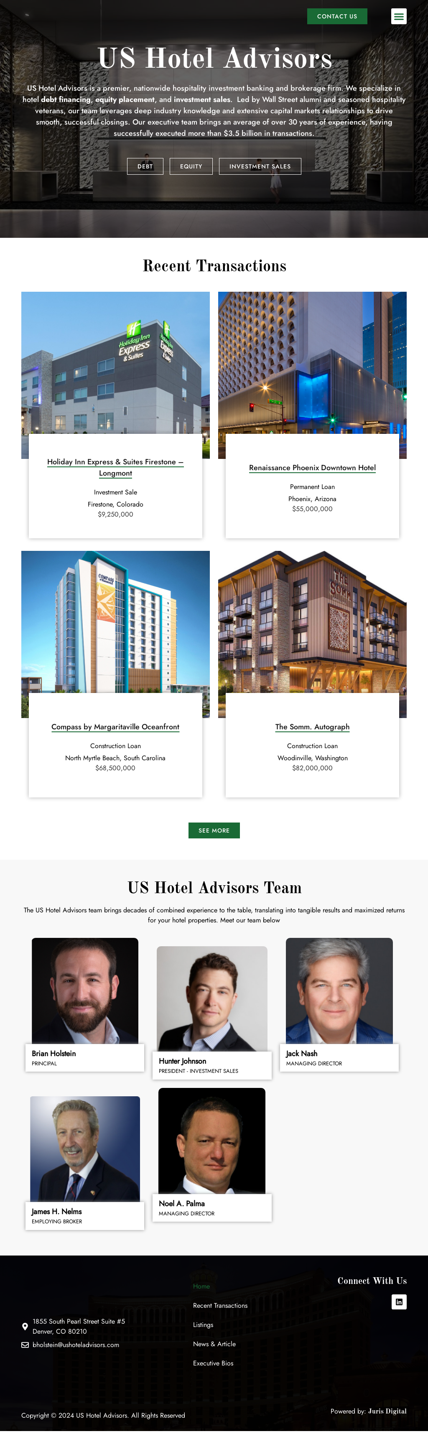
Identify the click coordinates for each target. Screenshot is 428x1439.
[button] (399, 20)
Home (201, 1294)
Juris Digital (387, 1419)
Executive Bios (213, 1370)
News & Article (214, 1351)
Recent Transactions (220, 1313)
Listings (203, 1332)
